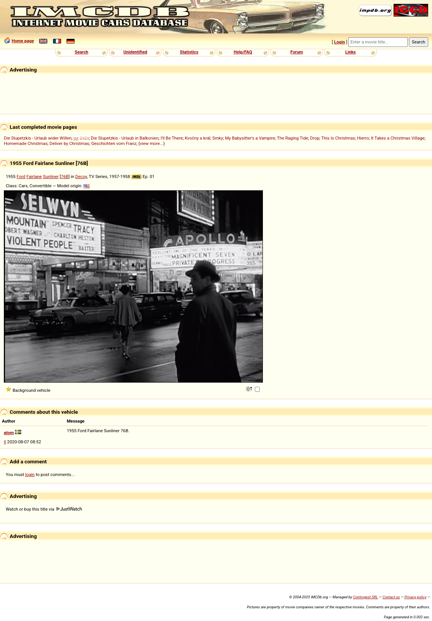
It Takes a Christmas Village (397, 138)
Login (339, 42)
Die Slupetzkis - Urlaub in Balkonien (124, 138)
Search (81, 52)
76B (64, 176)
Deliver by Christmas (69, 143)
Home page (23, 40)
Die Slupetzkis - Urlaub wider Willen (37, 138)
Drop (314, 138)
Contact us (391, 597)
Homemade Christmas (26, 143)
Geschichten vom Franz (113, 143)
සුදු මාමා (81, 138)
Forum (297, 52)
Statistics (189, 52)
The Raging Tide (292, 138)
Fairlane (34, 176)
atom (9, 432)
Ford (21, 176)
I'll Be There (172, 138)
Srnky (217, 138)
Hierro (363, 138)
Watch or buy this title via (44, 509)
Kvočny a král (197, 138)
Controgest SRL (365, 597)
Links (350, 52)
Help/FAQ (243, 52)
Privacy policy (415, 597)
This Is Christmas (338, 138)
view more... (151, 143)
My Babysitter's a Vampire (250, 138)
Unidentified (135, 52)
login (30, 474)
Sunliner (51, 176)
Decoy (81, 176)
